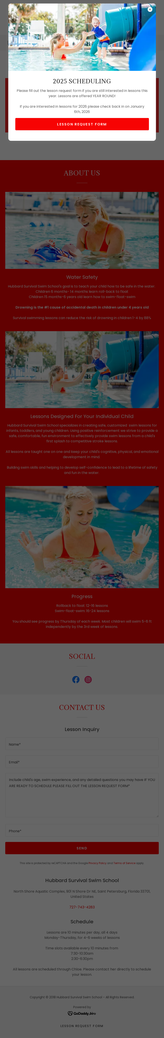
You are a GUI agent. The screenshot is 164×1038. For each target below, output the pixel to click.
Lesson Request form (82, 124)
